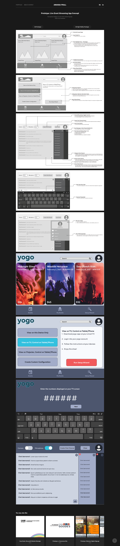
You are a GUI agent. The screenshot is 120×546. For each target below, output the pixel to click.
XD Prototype (37, 27)
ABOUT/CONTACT (28, 5)
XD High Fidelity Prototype (82, 27)
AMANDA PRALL (60, 5)
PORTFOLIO (19, 5)
